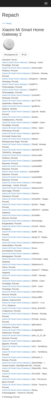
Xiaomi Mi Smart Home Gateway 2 (16, 68)
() (24, 55)
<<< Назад (6, 23)
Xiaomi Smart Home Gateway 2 (15, 62)
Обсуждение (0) (11, 55)
